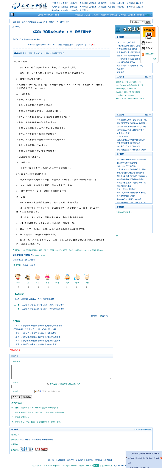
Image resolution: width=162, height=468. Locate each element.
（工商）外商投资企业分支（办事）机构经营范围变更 (42, 309)
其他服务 (92, 7)
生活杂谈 (64, 10)
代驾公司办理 (122, 136)
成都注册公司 (29, 260)
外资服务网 (36, 439)
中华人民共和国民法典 (126, 62)
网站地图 (98, 459)
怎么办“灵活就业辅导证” (127, 189)
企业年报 (83, 3)
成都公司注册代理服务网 (23, 255)
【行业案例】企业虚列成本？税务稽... (132, 59)
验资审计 (105, 15)
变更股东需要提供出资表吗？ (128, 143)
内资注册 (55, 3)
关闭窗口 (94, 316)
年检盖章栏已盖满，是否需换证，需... (132, 120)
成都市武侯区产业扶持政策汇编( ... (131, 66)
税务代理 (102, 3)
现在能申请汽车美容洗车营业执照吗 (131, 127)
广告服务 (80, 459)
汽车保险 (111, 7)
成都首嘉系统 (67, 45)
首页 (24, 22)
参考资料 (74, 3)
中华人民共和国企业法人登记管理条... (132, 46)
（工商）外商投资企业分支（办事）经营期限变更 (34, 299)
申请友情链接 (139, 429)
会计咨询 (121, 3)
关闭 (154, 59)
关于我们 (51, 459)
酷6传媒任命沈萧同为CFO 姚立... (130, 199)
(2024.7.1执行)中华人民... (127, 42)
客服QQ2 (149, 48)
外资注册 (64, 3)
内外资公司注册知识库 (22, 39)
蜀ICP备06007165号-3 (122, 465)
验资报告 (130, 3)
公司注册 (87, 15)
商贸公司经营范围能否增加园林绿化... (132, 123)
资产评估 (55, 7)
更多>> (148, 77)
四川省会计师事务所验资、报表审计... (132, 176)
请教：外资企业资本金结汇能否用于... (132, 150)
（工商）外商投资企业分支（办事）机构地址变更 (35, 344)
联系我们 (89, 459)
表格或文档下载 (29, 265)
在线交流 (139, 7)
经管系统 (83, 10)
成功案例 (102, 7)
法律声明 (70, 459)
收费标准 (130, 7)
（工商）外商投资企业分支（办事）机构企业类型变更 (42, 305)
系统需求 (120, 69)
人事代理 (83, 7)
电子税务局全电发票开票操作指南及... (132, 52)
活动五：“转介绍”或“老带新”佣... (130, 56)
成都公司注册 (18, 260)
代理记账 (92, 3)
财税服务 (96, 15)
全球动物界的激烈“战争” (127, 196)
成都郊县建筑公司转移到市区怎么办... (132, 140)
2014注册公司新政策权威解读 (128, 146)
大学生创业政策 (123, 133)
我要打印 (104, 316)
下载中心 (74, 10)
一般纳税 (111, 3)
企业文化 (61, 459)
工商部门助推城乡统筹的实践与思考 (131, 169)
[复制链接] (35, 39)
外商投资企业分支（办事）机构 (40, 22)
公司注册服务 (25, 439)
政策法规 (64, 7)
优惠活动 (55, 10)
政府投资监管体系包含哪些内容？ (130, 130)
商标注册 (74, 7)
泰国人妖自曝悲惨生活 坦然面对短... (131, 173)
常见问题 (121, 7)
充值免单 (120, 72)
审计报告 (139, 3)
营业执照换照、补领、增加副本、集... (132, 202)
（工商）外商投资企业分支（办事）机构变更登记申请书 (38, 325)
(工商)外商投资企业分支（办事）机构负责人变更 (35, 329)
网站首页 (78, 15)
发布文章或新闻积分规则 (127, 49)
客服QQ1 (149, 42)
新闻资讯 (140, 15)
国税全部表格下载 (124, 186)
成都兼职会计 (47, 439)
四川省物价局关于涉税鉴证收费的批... (132, 179)
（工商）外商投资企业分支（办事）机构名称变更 (35, 333)
